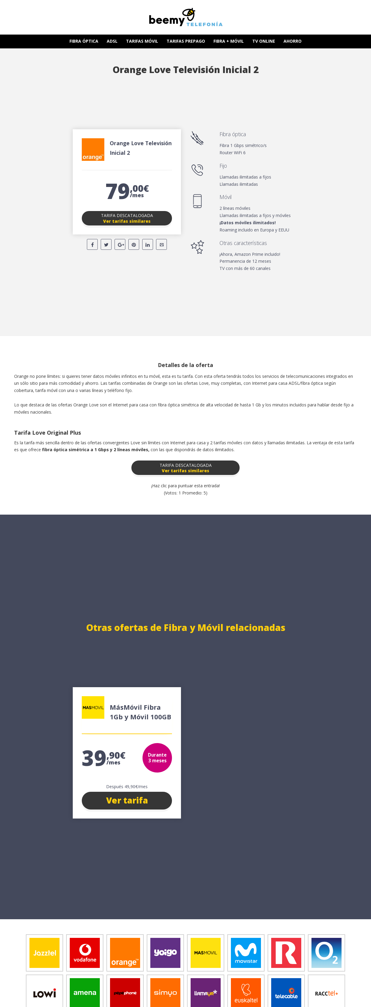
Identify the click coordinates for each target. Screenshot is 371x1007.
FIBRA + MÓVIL (228, 41)
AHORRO (293, 41)
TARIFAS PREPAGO (186, 41)
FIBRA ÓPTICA (83, 41)
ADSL (112, 41)
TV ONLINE (263, 41)
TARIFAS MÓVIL (142, 41)
